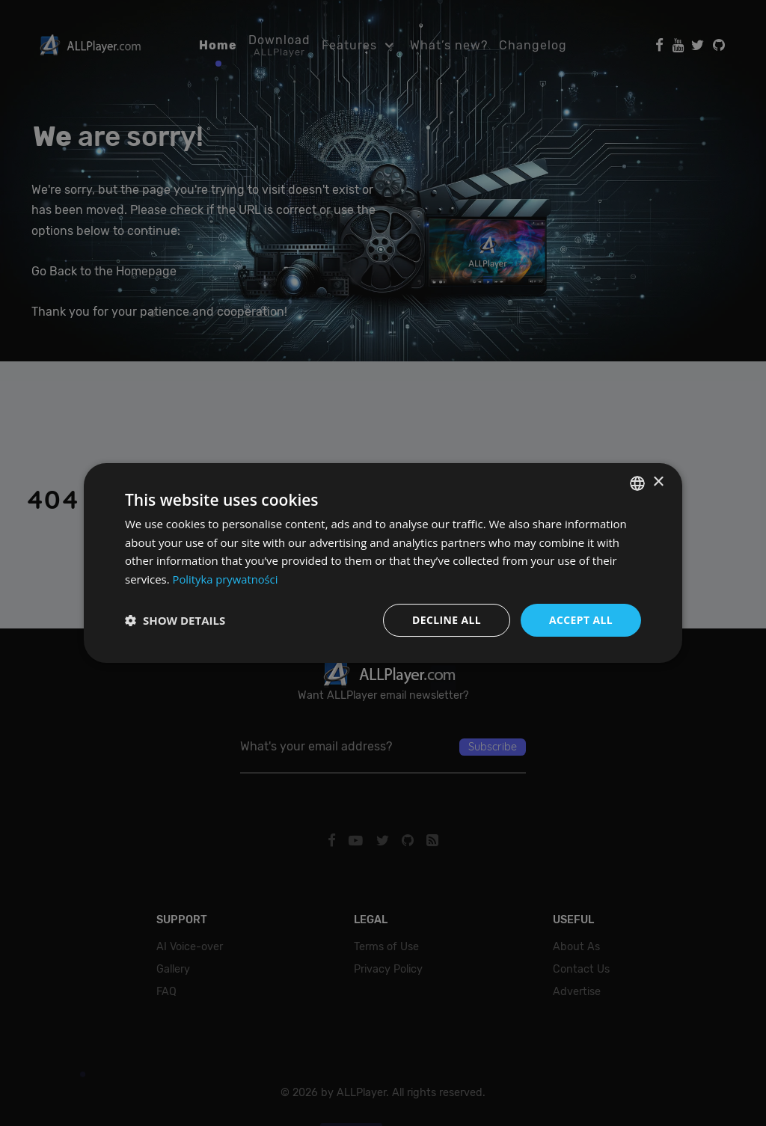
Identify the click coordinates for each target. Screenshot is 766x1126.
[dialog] (383, 563)
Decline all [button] (445, 620)
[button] (175, 620)
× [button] (658, 482)
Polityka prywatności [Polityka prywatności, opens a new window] (226, 579)
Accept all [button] (581, 620)
